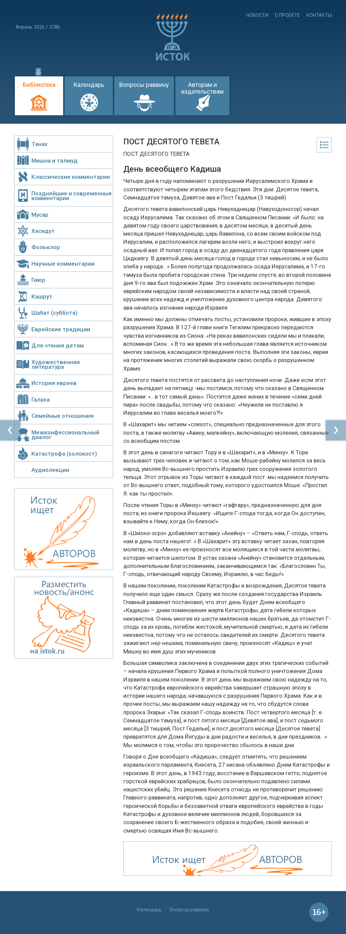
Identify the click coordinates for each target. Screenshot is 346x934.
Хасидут (43, 230)
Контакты (319, 15)
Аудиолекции (50, 469)
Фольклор (45, 247)
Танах (39, 144)
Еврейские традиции (60, 329)
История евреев (54, 383)
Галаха (40, 399)
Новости (257, 15)
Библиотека (39, 84)
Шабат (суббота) (54, 312)
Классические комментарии (70, 176)
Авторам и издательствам (202, 88)
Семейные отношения (62, 415)
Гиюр (38, 280)
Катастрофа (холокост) (64, 453)
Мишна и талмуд (54, 160)
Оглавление (324, 144)
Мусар (39, 214)
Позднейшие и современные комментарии (71, 195)
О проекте (287, 15)
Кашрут (41, 296)
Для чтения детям (57, 345)
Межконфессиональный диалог (65, 434)
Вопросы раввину (144, 84)
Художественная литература (55, 364)
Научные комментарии (63, 263)
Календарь (88, 84)
